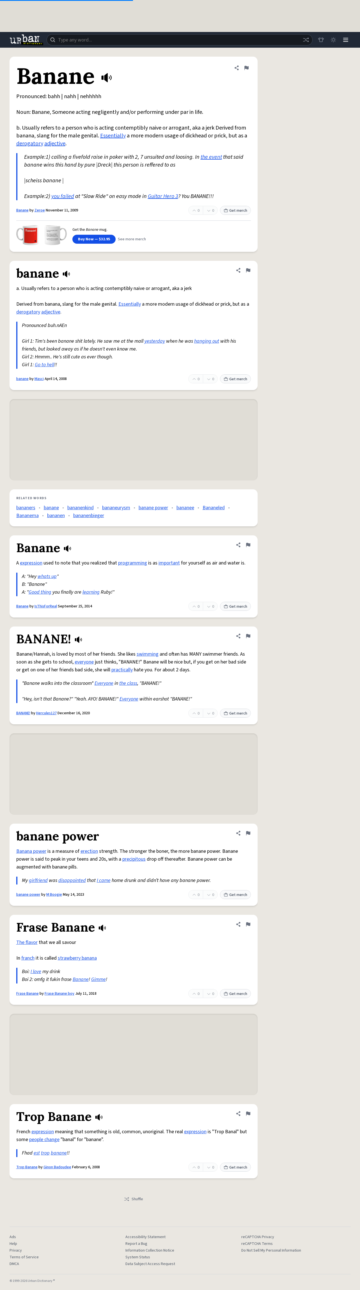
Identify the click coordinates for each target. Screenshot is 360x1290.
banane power (153, 507)
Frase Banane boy (59, 993)
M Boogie (54, 894)
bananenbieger (88, 515)
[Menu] (346, 40)
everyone (84, 661)
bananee (185, 507)
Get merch (235, 210)
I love (36, 971)
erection (89, 851)
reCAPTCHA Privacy (257, 1237)
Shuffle (133, 1199)
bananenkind (80, 507)
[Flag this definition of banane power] (248, 833)
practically (122, 669)
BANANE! (23, 713)
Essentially (113, 136)
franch (28, 958)
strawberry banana (77, 958)
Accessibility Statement (145, 1237)
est (37, 1153)
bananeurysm (116, 507)
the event (211, 157)
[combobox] (180, 39)
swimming (148, 654)
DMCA (14, 1264)
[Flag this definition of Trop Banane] (248, 1113)
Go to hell (44, 364)
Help (13, 1244)
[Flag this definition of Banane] (246, 67)
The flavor (27, 942)
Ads (13, 1237)
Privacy (16, 1250)
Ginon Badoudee (57, 1167)
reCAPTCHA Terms (257, 1244)
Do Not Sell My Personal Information (271, 1250)
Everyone (104, 683)
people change (44, 1139)
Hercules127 (46, 713)
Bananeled (214, 507)
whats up (47, 576)
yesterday (155, 341)
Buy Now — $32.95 (94, 239)
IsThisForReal (46, 606)
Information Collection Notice (149, 1250)
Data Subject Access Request (150, 1264)
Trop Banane (27, 1167)
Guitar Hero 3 (163, 196)
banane (22, 379)
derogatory (29, 144)
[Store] (321, 40)
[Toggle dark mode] (333, 40)
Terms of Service (24, 1257)
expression (31, 562)
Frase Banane (27, 993)
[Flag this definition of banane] (248, 270)
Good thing (40, 592)
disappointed (72, 880)
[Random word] (305, 39)
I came (104, 880)
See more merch (132, 239)
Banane (22, 210)
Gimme (98, 979)
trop (45, 1153)
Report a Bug (136, 1244)
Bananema (27, 515)
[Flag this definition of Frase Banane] (248, 924)
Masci (39, 379)
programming (132, 562)
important (169, 562)
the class (128, 683)
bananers (25, 507)
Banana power (31, 851)
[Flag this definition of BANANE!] (248, 636)
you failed (62, 196)
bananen (56, 515)
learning (91, 592)
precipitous (134, 859)
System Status (137, 1257)
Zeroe (40, 210)
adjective (54, 144)
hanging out (206, 341)
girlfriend (38, 880)
